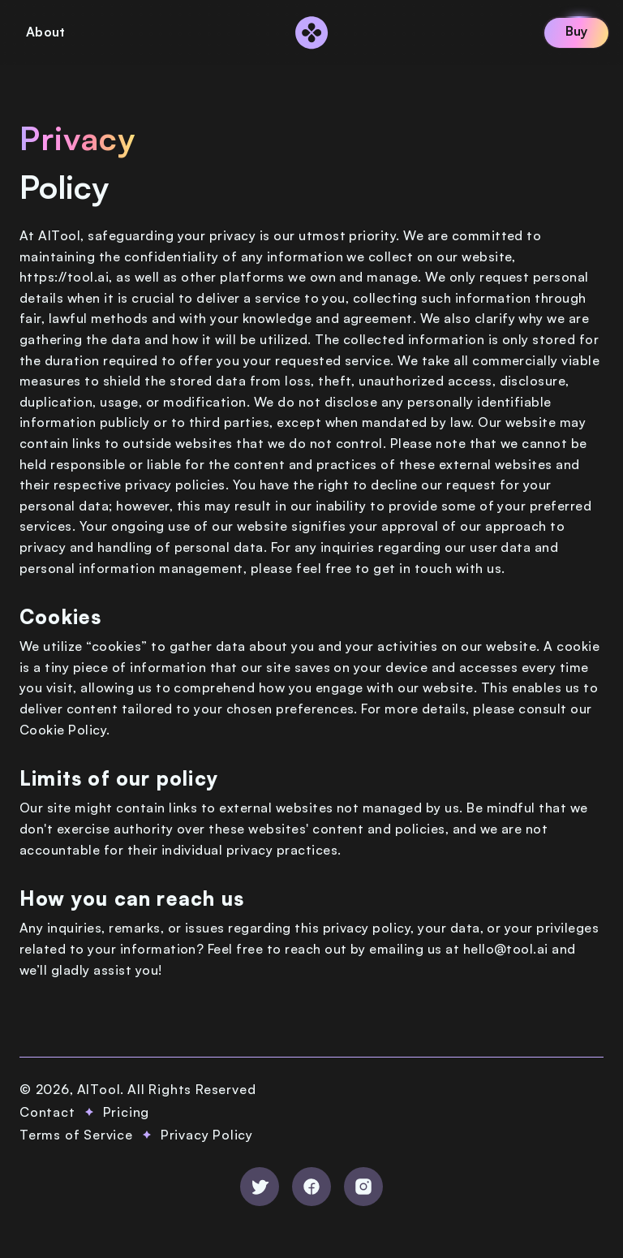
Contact (47, 1112)
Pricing (126, 1112)
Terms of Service (76, 1135)
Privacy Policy (207, 1135)
